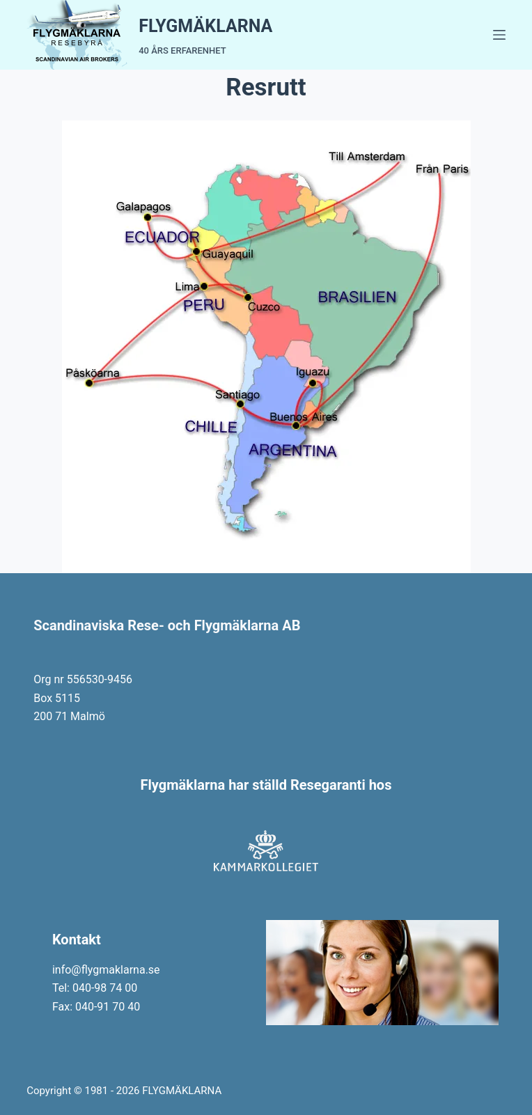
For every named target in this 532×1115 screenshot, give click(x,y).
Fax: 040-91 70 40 (96, 1006)
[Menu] (499, 35)
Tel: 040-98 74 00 (94, 988)
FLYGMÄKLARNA (205, 26)
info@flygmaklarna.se (106, 969)
